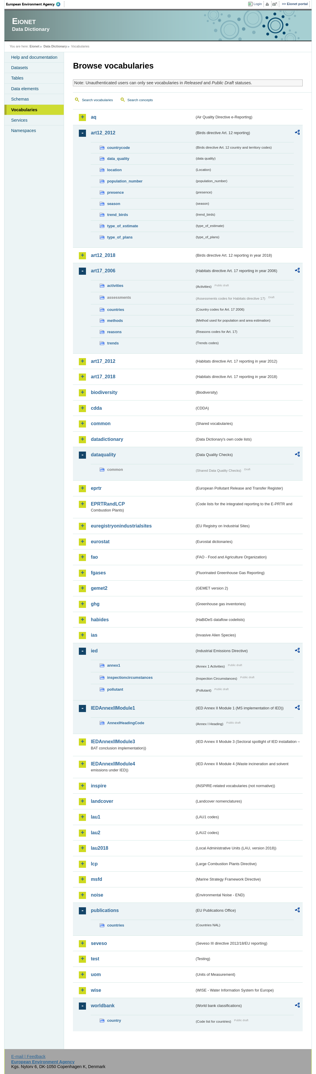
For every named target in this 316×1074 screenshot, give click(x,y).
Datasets (19, 67)
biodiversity (104, 392)
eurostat (100, 541)
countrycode (118, 147)
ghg (95, 603)
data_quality (118, 158)
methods (115, 320)
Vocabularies (24, 109)
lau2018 (99, 848)
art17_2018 (103, 376)
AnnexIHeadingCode (125, 723)
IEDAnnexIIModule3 (113, 741)
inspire (98, 785)
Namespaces (23, 130)
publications (105, 910)
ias (94, 635)
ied (94, 650)
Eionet (34, 46)
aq (93, 117)
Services (19, 120)
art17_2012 (103, 361)
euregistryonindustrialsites (121, 525)
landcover (102, 801)
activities (115, 285)
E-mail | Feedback (28, 1056)
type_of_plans (120, 237)
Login (257, 4)
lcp (94, 863)
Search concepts (140, 100)
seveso (99, 943)
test (95, 958)
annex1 (113, 665)
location (114, 170)
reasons (114, 332)
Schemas (20, 99)
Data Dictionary (55, 46)
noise (97, 894)
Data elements (25, 88)
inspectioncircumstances (130, 677)
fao (94, 557)
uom (96, 974)
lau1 (95, 816)
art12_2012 (103, 132)
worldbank (102, 1005)
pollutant (115, 689)
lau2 (95, 832)
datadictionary (107, 439)
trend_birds (117, 214)
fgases (98, 572)
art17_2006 (103, 270)
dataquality (103, 454)
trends (113, 343)
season (113, 203)
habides (99, 619)
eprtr (96, 488)
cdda (96, 408)
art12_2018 (103, 255)
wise (96, 990)
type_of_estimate (122, 226)
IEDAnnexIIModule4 (113, 763)
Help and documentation (34, 57)
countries (115, 309)
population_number (124, 181)
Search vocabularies (97, 100)
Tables (17, 78)
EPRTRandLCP (108, 503)
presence (115, 192)
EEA (35, 4)
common (101, 423)
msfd (96, 879)
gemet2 (99, 588)
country (114, 1020)
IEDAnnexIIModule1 (113, 708)
